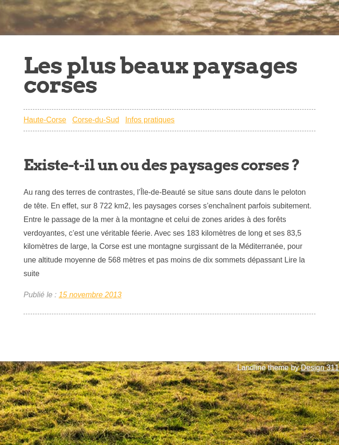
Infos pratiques (150, 120)
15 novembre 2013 (90, 295)
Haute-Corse (45, 120)
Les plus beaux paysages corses (161, 75)
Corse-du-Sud (95, 120)
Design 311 (320, 368)
